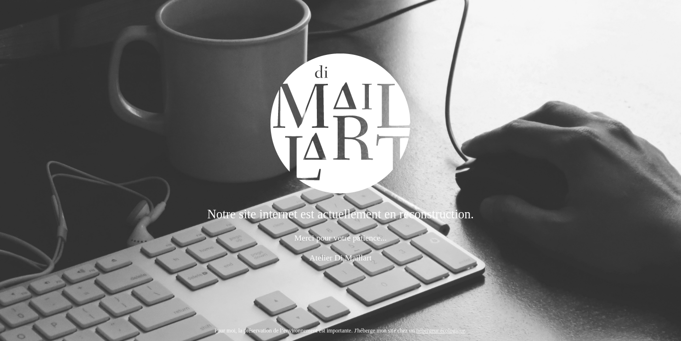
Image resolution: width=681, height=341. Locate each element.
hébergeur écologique (440, 330)
